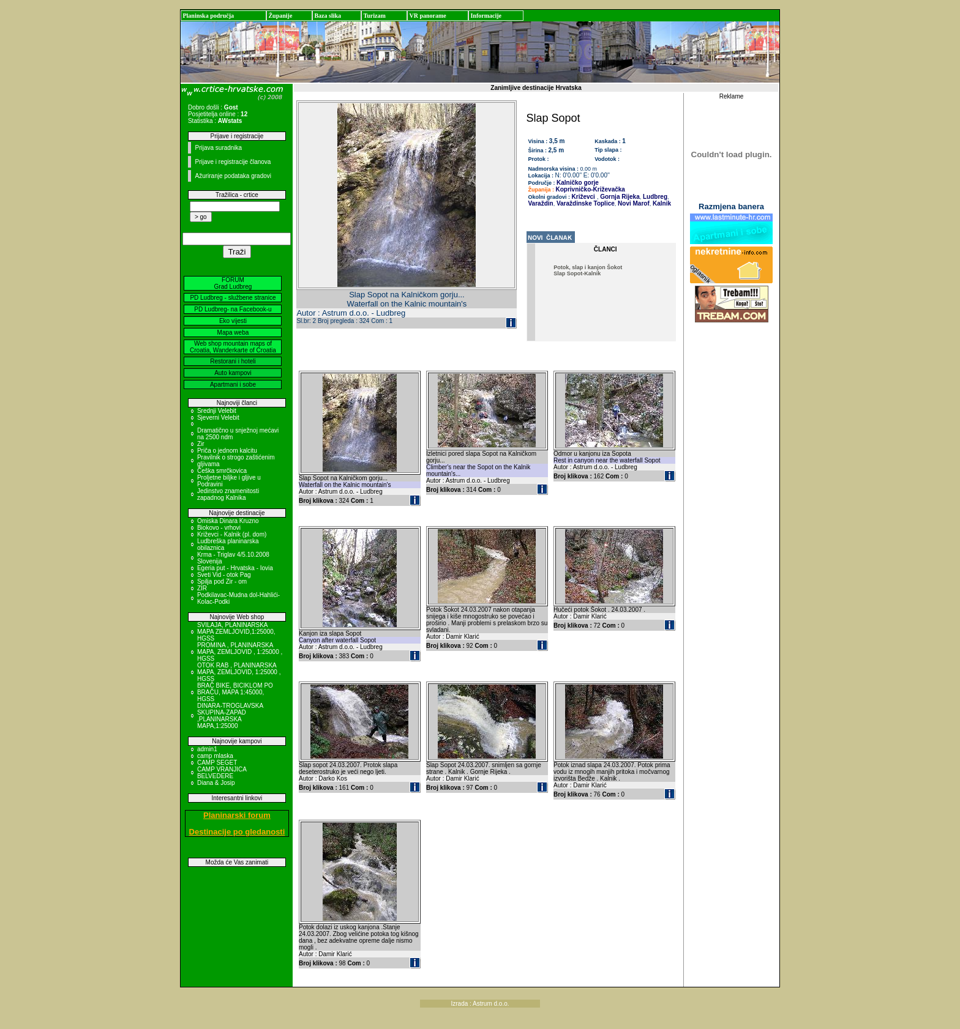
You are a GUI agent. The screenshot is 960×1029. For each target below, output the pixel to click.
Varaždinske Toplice (585, 203)
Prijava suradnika (218, 147)
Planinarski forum (237, 815)
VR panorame (427, 15)
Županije (280, 15)
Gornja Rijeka (618, 196)
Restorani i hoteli (232, 361)
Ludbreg (654, 196)
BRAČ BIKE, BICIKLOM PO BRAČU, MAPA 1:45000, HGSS (235, 692)
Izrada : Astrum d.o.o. (480, 1003)
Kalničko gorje (578, 182)
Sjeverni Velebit (218, 417)
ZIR (202, 588)
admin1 (207, 749)
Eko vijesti (233, 321)
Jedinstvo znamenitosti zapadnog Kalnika (228, 494)
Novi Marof (632, 203)
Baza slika (327, 15)
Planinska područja (208, 15)
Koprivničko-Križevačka (590, 189)
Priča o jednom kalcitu (227, 450)
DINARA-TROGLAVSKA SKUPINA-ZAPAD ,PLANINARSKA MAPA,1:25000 (230, 715)
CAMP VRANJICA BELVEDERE (221, 772)
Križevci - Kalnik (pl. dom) (231, 534)
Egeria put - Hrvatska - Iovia (235, 568)
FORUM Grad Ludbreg (233, 283)
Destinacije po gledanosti (237, 831)
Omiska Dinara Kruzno (228, 521)
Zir (200, 443)
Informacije (485, 15)
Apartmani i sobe (233, 384)
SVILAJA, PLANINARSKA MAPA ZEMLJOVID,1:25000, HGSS (236, 632)
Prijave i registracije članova (233, 161)
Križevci (583, 196)
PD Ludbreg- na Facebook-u (232, 309)
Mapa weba (233, 332)
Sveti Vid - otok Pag (224, 574)
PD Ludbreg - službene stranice (233, 297)
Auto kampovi (233, 373)
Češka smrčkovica (222, 470)
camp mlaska (215, 755)
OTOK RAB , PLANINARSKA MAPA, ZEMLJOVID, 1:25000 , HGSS (239, 672)
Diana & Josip (216, 782)
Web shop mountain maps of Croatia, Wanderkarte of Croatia (233, 347)
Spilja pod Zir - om (222, 581)
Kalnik (661, 203)
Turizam (374, 15)
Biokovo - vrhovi (219, 527)
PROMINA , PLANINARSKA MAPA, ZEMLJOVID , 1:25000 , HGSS (239, 652)
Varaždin (540, 203)
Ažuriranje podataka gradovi (233, 176)
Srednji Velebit (216, 410)
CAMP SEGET (217, 762)
